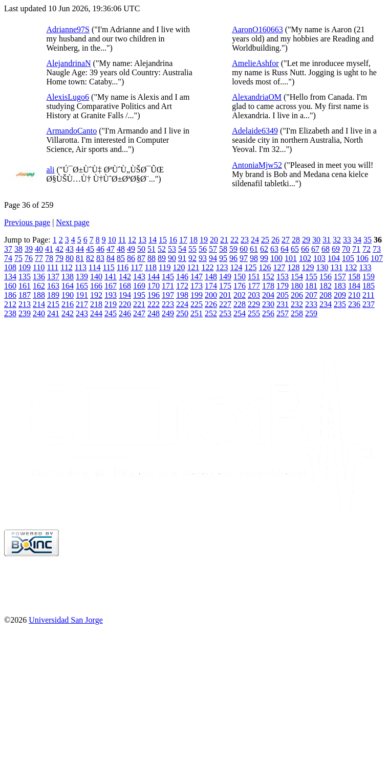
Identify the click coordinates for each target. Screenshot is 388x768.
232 (297, 304)
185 (368, 285)
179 (282, 285)
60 (244, 249)
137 (53, 276)
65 (295, 249)
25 (265, 239)
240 (39, 313)
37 (8, 249)
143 (139, 276)
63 (274, 249)
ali (51, 169)
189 (53, 295)
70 (346, 249)
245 (110, 313)
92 (192, 258)
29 (306, 239)
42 (59, 249)
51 (151, 249)
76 (29, 258)
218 (96, 304)
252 (211, 313)
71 (356, 249)
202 (239, 295)
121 (193, 267)
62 (264, 249)
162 (39, 285)
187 (24, 295)
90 (172, 258)
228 (239, 304)
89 (162, 258)
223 (168, 304)
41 (49, 249)
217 (82, 304)
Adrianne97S (68, 29)
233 (311, 304)
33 (347, 239)
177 (254, 285)
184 (354, 285)
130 (322, 267)
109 (24, 267)
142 (125, 276)
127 (279, 267)
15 (163, 239)
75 (18, 258)
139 (82, 276)
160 (10, 285)
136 (39, 276)
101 (291, 258)
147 (196, 276)
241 (53, 313)
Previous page (27, 222)
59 (233, 249)
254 (239, 313)
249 (168, 313)
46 (100, 249)
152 (268, 276)
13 (142, 239)
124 (236, 267)
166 (96, 285)
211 (368, 295)
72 (366, 249)
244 (96, 313)
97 (244, 258)
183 (340, 285)
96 (233, 258)
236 (354, 304)
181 (311, 285)
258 (297, 313)
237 (368, 304)
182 (325, 285)
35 (367, 239)
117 (136, 267)
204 (268, 295)
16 (173, 239)
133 (365, 267)
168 (125, 285)
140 (96, 276)
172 (182, 285)
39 (29, 249)
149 (225, 276)
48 (121, 249)
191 (82, 295)
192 (96, 295)
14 (152, 239)
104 (334, 258)
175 (225, 285)
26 (275, 239)
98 (254, 258)
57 (213, 249)
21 (224, 239)
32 (337, 239)
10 (112, 239)
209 (340, 295)
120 (179, 267)
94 (213, 258)
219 (110, 304)
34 (357, 239)
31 (326, 239)
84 (110, 258)
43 (70, 249)
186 (10, 295)
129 (307, 267)
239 (24, 313)
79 (59, 258)
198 (182, 295)
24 (255, 239)
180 (297, 285)
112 (66, 267)
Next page (72, 222)
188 (39, 295)
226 (211, 304)
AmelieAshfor (255, 63)
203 (254, 295)
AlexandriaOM (257, 97)
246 (125, 313)
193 (110, 295)
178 (268, 285)
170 (153, 285)
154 (297, 276)
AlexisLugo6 (68, 97)
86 (131, 258)
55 (192, 249)
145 (168, 276)
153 (282, 276)
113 (81, 267)
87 (141, 258)
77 (39, 258)
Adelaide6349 (255, 130)
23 (245, 239)
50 (141, 249)
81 (80, 258)
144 (153, 276)
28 (296, 239)
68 (325, 249)
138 (67, 276)
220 (125, 304)
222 (153, 304)
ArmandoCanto (72, 130)
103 (319, 258)
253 (225, 313)
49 (131, 249)
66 (305, 249)
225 (196, 304)
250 (182, 313)
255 (254, 313)
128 (293, 267)
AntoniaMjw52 (257, 165)
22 (234, 239)
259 (311, 313)
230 (268, 304)
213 (24, 304)
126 (264, 267)
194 (125, 295)
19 (204, 239)
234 (325, 304)
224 (182, 304)
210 (354, 295)
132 (350, 267)
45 (90, 249)
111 (52, 267)
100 (276, 258)
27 (286, 239)
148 (211, 276)
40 (39, 249)
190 (67, 295)
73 (377, 249)
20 (214, 239)
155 (311, 276)
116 (122, 267)
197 (168, 295)
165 (82, 285)
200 (211, 295)
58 (223, 249)
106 (362, 258)
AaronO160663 (257, 29)
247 (139, 313)
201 (225, 295)
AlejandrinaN (69, 63)
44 (80, 249)
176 (239, 285)
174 (211, 285)
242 (67, 313)
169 (139, 285)
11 (122, 239)
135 (24, 276)
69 (336, 249)
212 (10, 304)
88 (151, 258)
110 (39, 267)
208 (325, 295)
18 (193, 239)
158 (354, 276)
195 (139, 295)
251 (196, 313)
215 (53, 304)
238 (10, 313)
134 (10, 276)
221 (139, 304)
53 (172, 249)
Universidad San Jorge (66, 620)
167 (110, 285)
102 (305, 258)
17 (183, 239)
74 (8, 258)
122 (207, 267)
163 (53, 285)
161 (24, 285)
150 (239, 276)
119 (164, 267)
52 (162, 249)
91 (182, 258)
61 (254, 249)
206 (297, 295)
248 (153, 313)
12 (132, 239)
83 (100, 258)
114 (94, 267)
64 (285, 249)
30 (316, 239)
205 (282, 295)
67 (315, 249)
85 (121, 258)
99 (264, 258)
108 (10, 267)
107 (377, 258)
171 (168, 285)
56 (203, 249)
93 (203, 258)
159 (368, 276)
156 (325, 276)
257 (282, 313)
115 (108, 267)
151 (254, 276)
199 (196, 295)
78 (49, 258)
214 (39, 304)
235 (340, 304)
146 (182, 276)
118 (151, 267)
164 (67, 285)
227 (225, 304)
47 (110, 249)
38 (18, 249)
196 (153, 295)
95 (223, 258)
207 (311, 295)
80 (70, 258)
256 (268, 313)
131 (336, 267)
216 (67, 304)
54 (182, 249)
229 (254, 304)
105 (348, 258)
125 (250, 267)
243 (82, 313)
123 (221, 267)
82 (90, 258)
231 (282, 304)
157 (340, 276)
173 (196, 285)
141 (110, 276)
